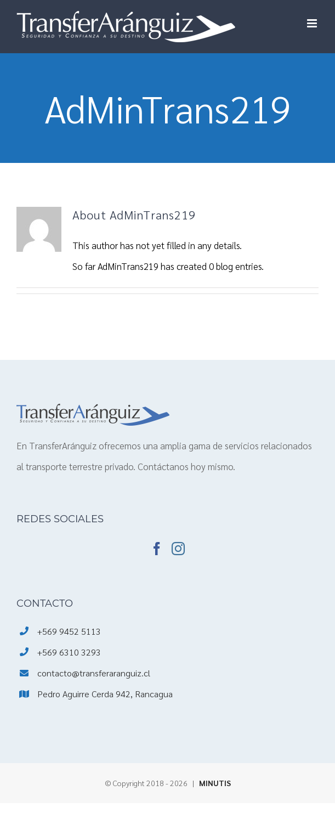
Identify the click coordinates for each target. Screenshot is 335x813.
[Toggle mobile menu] (313, 23)
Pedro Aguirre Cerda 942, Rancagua (105, 693)
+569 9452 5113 (69, 631)
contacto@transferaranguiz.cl (93, 673)
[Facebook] (156, 548)
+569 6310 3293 (69, 652)
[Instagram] (178, 548)
